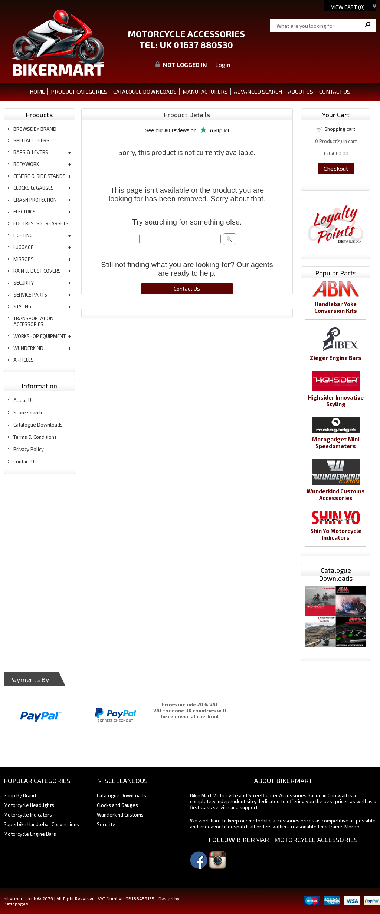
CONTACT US (334, 91)
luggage (23, 247)
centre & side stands (39, 176)
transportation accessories (33, 321)
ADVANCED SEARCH (258, 91)
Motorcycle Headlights (29, 805)
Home (37, 91)
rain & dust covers (37, 271)
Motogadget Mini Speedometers (335, 442)
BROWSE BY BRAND (34, 129)
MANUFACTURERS (205, 91)
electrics (24, 212)
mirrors (23, 259)
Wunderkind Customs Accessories (336, 494)
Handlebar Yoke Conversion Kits (335, 307)
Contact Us (25, 461)
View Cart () (348, 7)
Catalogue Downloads (38, 425)
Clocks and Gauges (117, 805)
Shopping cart (339, 129)
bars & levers (30, 152)
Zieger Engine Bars (335, 357)
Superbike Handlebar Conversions (41, 824)
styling (22, 306)
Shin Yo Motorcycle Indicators (335, 534)
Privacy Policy (28, 449)
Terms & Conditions (35, 437)
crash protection (35, 200)
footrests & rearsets (41, 223)
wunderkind (28, 348)
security (23, 283)
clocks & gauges (33, 188)
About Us (23, 400)
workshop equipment (39, 336)
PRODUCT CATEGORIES (79, 91)
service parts (30, 295)
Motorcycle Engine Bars (30, 834)
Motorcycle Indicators (28, 815)
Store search (27, 412)
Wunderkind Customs (120, 815)
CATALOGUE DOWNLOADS (145, 91)
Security (106, 824)
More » (352, 826)
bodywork (26, 164)
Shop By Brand (20, 795)
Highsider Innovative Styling (336, 400)
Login (222, 64)
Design (165, 898)
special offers (31, 140)
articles (23, 360)
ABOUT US (300, 91)
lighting (23, 235)
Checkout (336, 168)
